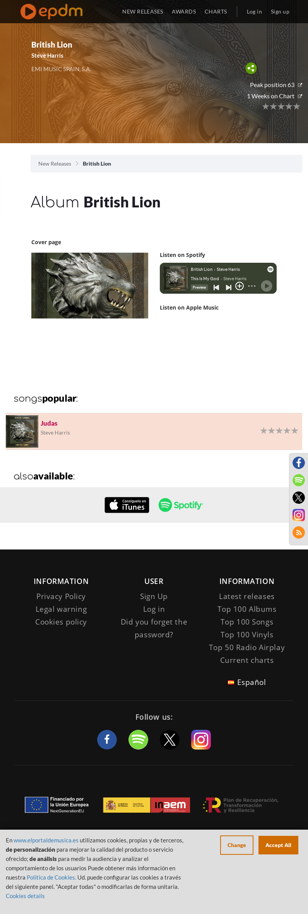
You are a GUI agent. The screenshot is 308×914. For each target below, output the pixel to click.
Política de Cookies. (51, 877)
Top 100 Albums (247, 609)
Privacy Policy (61, 596)
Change (237, 845)
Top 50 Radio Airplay (247, 647)
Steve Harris (47, 55)
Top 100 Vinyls (247, 635)
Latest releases (247, 596)
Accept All (278, 845)
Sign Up (154, 596)
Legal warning (61, 609)
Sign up (280, 11)
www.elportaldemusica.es (46, 840)
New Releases (54, 163)
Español (251, 682)
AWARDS (184, 11)
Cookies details (25, 895)
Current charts (247, 660)
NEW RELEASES (142, 11)
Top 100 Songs (247, 622)
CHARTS (216, 11)
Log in (254, 11)
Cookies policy (61, 622)
